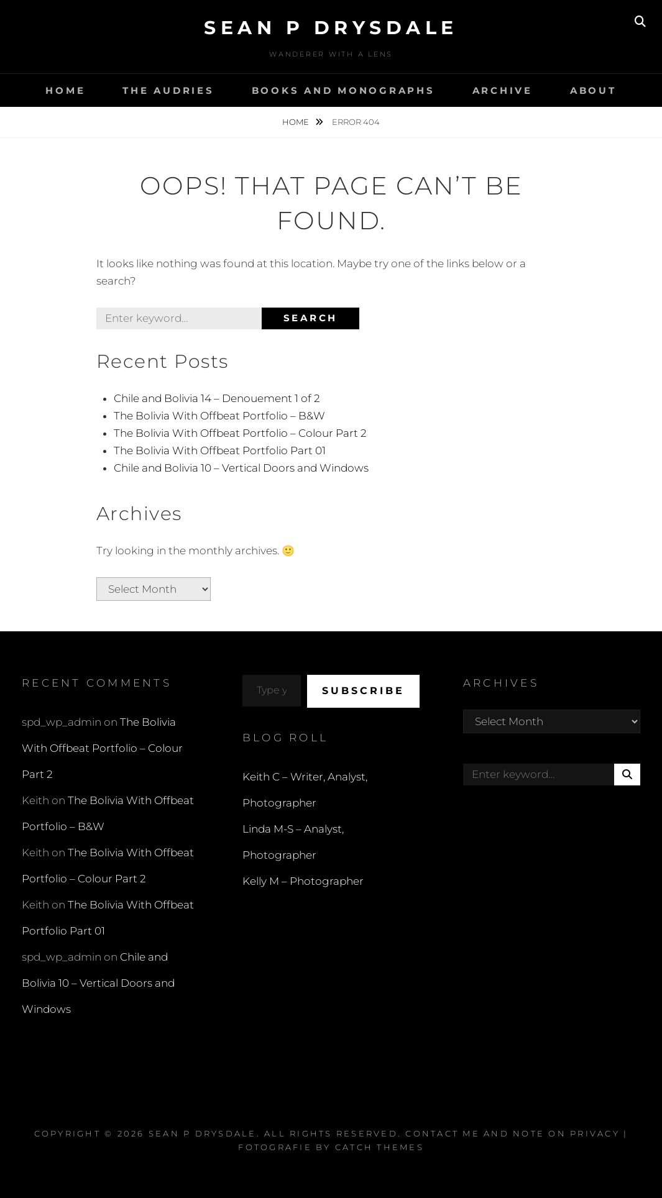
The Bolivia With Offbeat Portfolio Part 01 (220, 450)
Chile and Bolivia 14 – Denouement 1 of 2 (217, 398)
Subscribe (363, 691)
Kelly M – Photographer (303, 881)
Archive (502, 90)
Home (65, 90)
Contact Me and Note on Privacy (512, 1133)
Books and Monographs (343, 90)
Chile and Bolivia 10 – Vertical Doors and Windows (241, 468)
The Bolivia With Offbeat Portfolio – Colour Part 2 (240, 433)
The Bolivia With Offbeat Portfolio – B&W (219, 415)
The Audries (168, 90)
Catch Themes (379, 1147)
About (593, 90)
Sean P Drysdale (331, 27)
